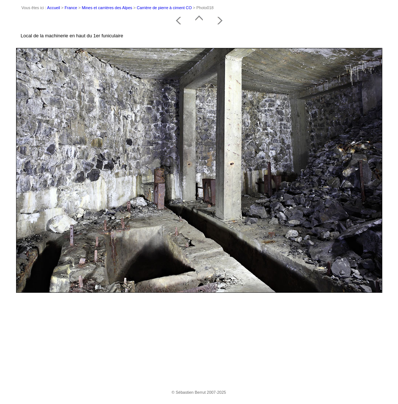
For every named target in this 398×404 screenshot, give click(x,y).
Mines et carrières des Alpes (107, 7)
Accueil (53, 7)
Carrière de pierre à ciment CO (164, 7)
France (71, 7)
